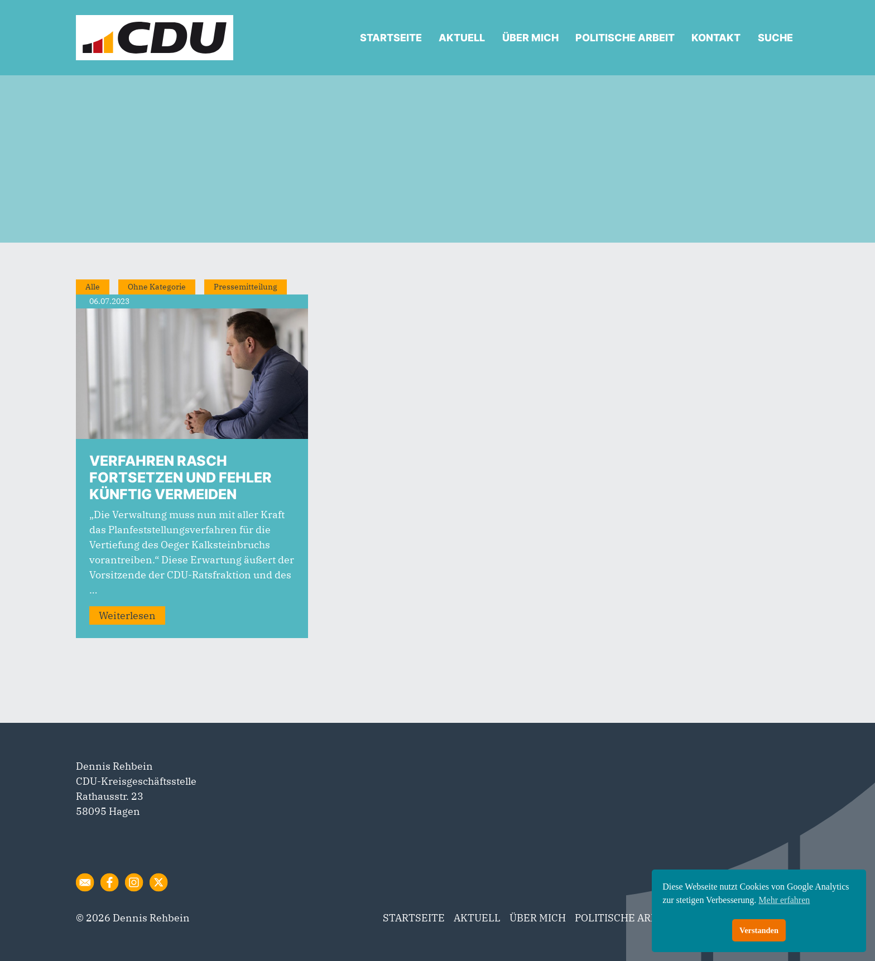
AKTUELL (462, 38)
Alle (92, 287)
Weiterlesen (127, 615)
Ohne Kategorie (157, 287)
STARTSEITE (391, 38)
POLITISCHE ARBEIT (625, 38)
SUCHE (775, 38)
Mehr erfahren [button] (784, 900)
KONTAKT (716, 38)
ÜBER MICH (530, 38)
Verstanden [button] (758, 930)
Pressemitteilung (245, 287)
